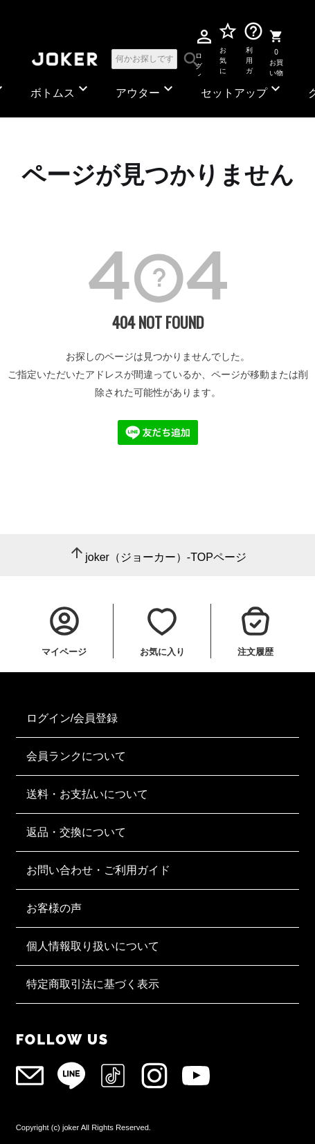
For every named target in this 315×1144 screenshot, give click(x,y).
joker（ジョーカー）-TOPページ (165, 557)
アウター (146, 89)
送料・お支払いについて (87, 794)
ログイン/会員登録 (72, 718)
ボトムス (60, 89)
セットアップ (242, 89)
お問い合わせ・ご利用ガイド (98, 870)
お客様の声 (54, 908)
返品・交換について (76, 832)
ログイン (199, 58)
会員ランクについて (76, 756)
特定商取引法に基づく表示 (92, 984)
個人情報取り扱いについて (92, 946)
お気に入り (223, 58)
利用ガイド (249, 58)
